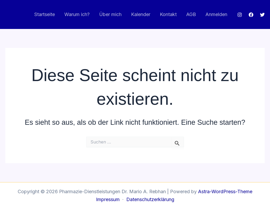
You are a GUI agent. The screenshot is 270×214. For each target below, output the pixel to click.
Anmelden (216, 14)
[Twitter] (262, 14)
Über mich (110, 14)
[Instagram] (239, 14)
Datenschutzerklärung (150, 199)
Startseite (44, 14)
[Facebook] (251, 14)
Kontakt (168, 14)
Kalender (140, 14)
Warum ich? (77, 14)
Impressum (108, 199)
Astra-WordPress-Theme (225, 191)
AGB (191, 14)
